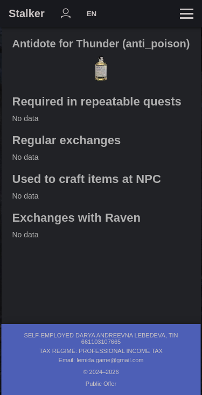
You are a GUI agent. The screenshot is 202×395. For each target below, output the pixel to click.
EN (92, 14)
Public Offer (101, 383)
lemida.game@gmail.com (109, 360)
